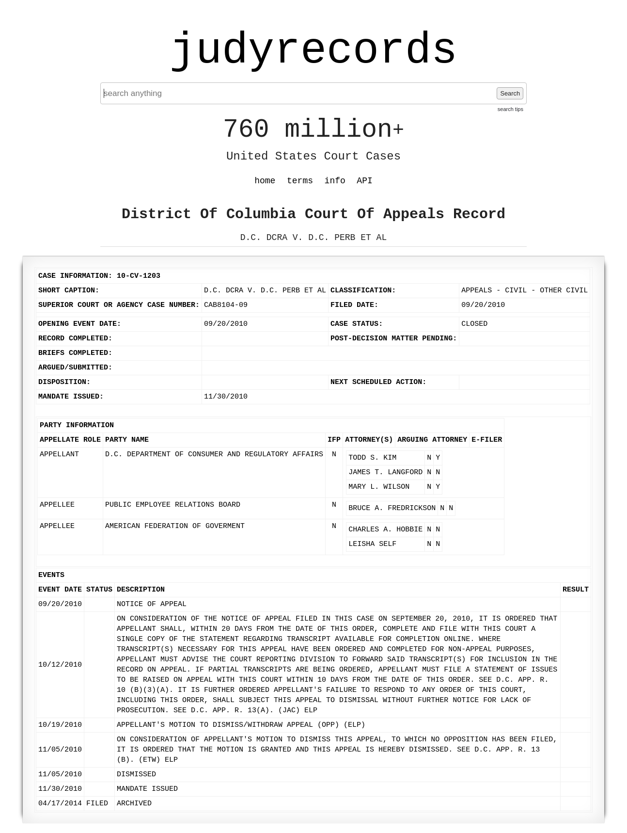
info (335, 181)
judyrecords (313, 51)
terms (300, 181)
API (364, 181)
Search (510, 93)
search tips (510, 109)
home (264, 181)
